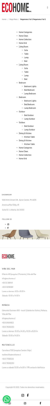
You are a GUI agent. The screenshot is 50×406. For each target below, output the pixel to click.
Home (4, 19)
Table (26, 54)
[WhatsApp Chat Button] (7, 399)
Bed (25, 61)
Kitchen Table (29, 137)
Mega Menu (13, 19)
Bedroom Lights (30, 86)
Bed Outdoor (29, 115)
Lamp (26, 57)
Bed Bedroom (29, 90)
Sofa (26, 50)
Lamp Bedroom (30, 93)
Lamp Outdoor (29, 119)
